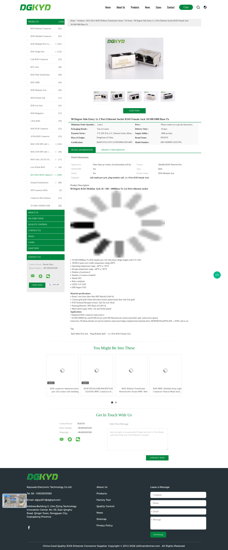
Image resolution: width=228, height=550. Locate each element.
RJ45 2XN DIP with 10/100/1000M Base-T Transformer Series (46, 151)
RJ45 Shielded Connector (46, 36)
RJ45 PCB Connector (46, 128)
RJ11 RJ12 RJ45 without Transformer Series (46, 175)
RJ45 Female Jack (46, 98)
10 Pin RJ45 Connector (46, 136)
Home (108, 7)
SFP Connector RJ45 (46, 190)
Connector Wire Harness (46, 198)
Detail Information (82, 150)
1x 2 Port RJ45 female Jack (119, 334)
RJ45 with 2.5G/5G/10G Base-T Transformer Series (46, 159)
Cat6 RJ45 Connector (46, 59)
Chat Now (33, 248)
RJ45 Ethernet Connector (46, 28)
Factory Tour (35, 218)
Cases (158, 7)
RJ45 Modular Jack (46, 90)
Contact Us (34, 230)
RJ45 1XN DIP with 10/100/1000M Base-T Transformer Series (46, 144)
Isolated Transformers (46, 182)
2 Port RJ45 (46, 121)
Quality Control (37, 224)
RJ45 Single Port (46, 51)
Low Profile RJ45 (46, 167)
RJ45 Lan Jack (46, 105)
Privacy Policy (105, 525)
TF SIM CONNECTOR (46, 205)
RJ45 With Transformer (46, 74)
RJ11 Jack (46, 67)
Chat (186, 7)
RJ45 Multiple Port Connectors (46, 44)
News (147, 7)
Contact (170, 7)
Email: (43, 500)
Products (135, 7)
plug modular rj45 (98, 334)
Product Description (113, 150)
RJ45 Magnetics (46, 113)
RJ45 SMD (46, 82)
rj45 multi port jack (79, 334)
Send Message (158, 535)
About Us (120, 7)
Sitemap (101, 519)
